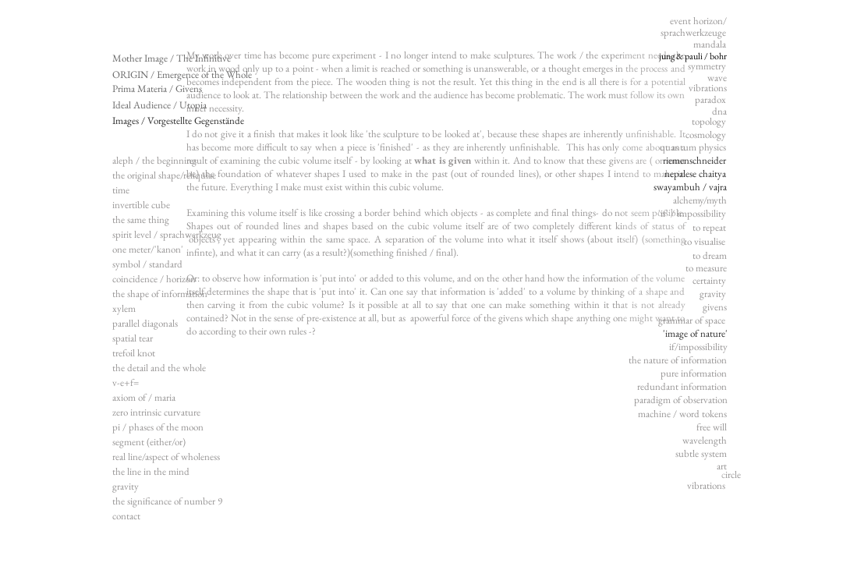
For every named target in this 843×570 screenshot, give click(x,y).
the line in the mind (150, 471)
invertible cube (141, 204)
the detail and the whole (159, 367)
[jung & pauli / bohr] (688, 56)
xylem (124, 308)
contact (126, 515)
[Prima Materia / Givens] (157, 89)
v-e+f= (125, 382)
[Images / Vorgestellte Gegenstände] (179, 121)
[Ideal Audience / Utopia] (166, 105)
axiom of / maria (143, 397)
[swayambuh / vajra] (689, 188)
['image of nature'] (689, 334)
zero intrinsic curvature (156, 412)
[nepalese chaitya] (691, 174)
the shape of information (159, 293)
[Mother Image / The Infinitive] (171, 59)
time (120, 189)
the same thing (140, 219)
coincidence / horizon (154, 278)
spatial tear (132, 338)
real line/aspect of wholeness (166, 456)
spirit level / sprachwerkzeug (166, 234)
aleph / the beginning (154, 160)
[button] (686, 321)
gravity (125, 486)
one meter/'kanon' (147, 249)
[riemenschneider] (691, 161)
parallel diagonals (145, 323)
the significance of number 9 (167, 501)
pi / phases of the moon (158, 427)
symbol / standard (147, 264)
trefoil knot (133, 352)
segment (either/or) (149, 441)
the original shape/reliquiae (164, 175)
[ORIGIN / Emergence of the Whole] (182, 75)
